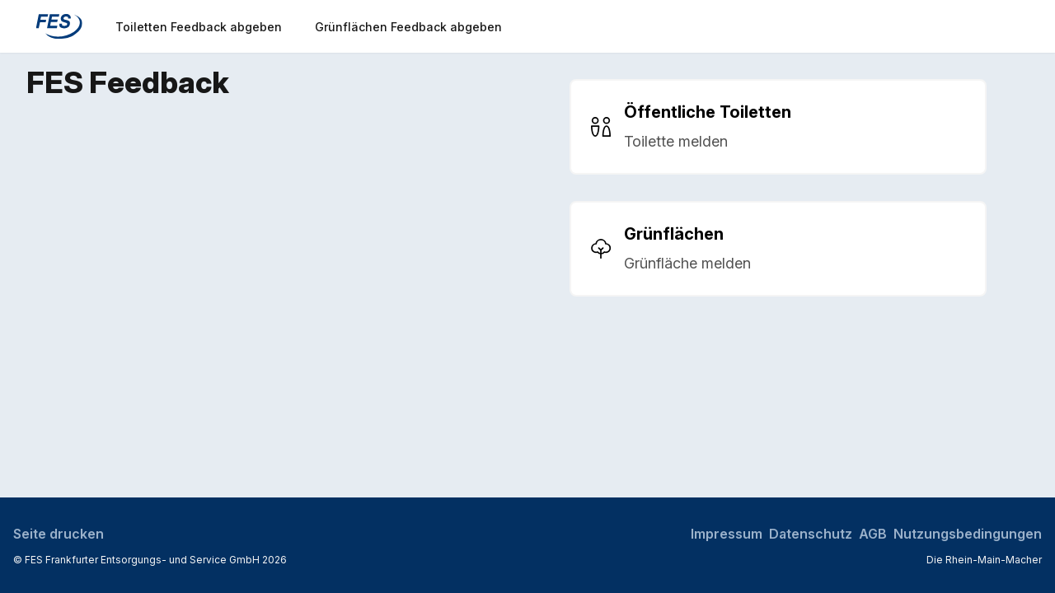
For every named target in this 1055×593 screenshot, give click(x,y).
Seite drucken (58, 533)
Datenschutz (810, 533)
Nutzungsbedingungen (967, 533)
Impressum (726, 533)
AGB (873, 533)
